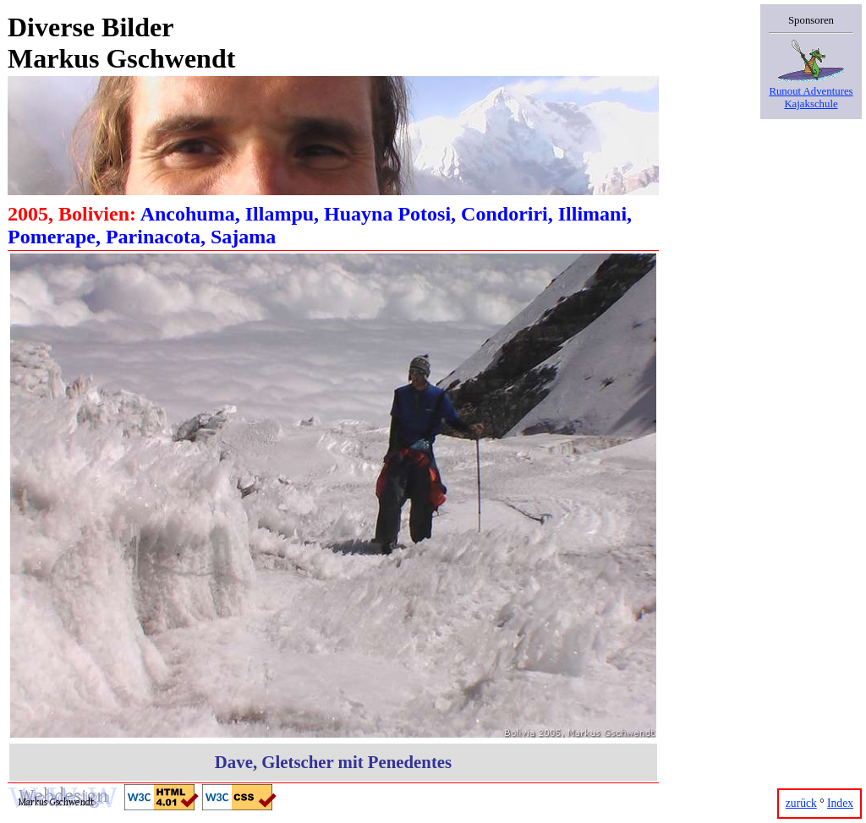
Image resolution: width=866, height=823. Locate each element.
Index (840, 803)
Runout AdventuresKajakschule (811, 91)
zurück (801, 803)
